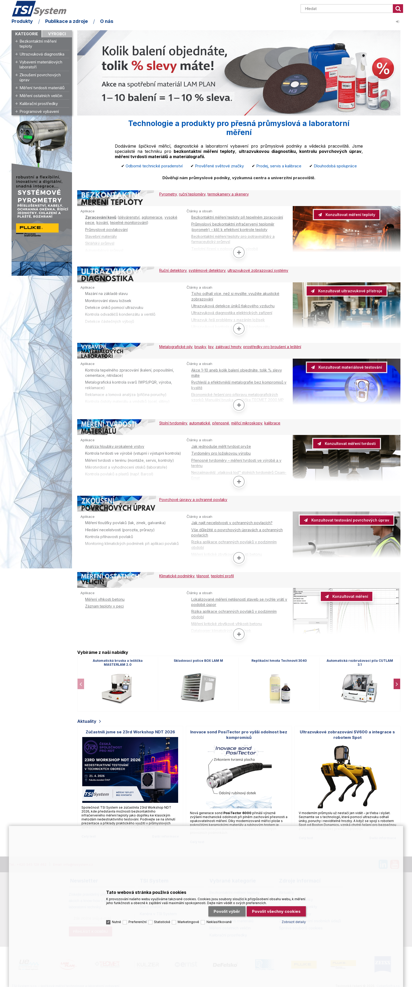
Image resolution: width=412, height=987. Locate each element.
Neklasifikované (219, 920)
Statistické (162, 920)
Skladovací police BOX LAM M (198, 659)
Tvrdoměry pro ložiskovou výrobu (221, 452)
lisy (210, 346)
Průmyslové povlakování (106, 229)
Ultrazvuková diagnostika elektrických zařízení (231, 312)
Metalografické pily (175, 346)
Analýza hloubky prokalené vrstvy (114, 445)
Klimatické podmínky (176, 574)
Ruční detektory (173, 270)
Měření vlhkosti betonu (105, 597)
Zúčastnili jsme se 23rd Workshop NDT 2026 (130, 730)
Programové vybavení (39, 111)
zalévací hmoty (228, 346)
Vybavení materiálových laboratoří (40, 64)
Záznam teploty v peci (104, 604)
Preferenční (137, 920)
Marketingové (188, 920)
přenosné (220, 422)
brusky (200, 346)
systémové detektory (207, 270)
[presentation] (81, 682)
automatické (199, 422)
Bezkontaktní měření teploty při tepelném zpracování (237, 217)
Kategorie (26, 34)
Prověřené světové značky (219, 165)
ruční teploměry (192, 194)
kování (102, 222)
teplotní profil (222, 574)
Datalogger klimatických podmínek (221, 629)
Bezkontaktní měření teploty (37, 44)
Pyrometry (168, 194)
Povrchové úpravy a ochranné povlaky (193, 498)
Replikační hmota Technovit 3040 (279, 659)
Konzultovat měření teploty (350, 214)
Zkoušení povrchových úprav (40, 77)
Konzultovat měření (349, 595)
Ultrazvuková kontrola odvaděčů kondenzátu (230, 326)
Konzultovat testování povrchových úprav (349, 519)
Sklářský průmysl (99, 243)
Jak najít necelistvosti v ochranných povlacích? (231, 521)
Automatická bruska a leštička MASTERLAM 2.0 (118, 661)
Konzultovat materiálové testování (349, 366)
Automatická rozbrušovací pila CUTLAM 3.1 (360, 661)
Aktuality (86, 719)
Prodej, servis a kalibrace (278, 165)
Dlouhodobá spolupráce (335, 165)
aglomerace (152, 217)
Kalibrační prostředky (38, 103)
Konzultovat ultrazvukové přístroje (349, 290)
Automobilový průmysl (104, 250)
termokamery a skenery (228, 194)
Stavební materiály (101, 236)
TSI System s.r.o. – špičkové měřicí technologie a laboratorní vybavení (42, 9)
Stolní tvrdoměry (173, 422)
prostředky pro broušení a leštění (272, 346)
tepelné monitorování (128, 222)
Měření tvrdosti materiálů (42, 87)
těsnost (203, 574)
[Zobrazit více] (239, 252)
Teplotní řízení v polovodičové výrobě (224, 249)
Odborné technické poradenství (154, 165)
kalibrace (272, 422)
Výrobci (57, 34)
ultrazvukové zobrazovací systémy (258, 270)
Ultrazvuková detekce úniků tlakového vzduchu (233, 305)
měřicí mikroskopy (246, 422)
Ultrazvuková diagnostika (41, 54)
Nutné (116, 920)
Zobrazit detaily (294, 920)
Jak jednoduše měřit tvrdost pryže (221, 445)
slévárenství (129, 217)
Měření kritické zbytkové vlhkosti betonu (226, 553)
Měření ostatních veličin (40, 95)
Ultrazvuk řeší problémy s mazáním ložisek (228, 319)
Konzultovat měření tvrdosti (350, 442)
